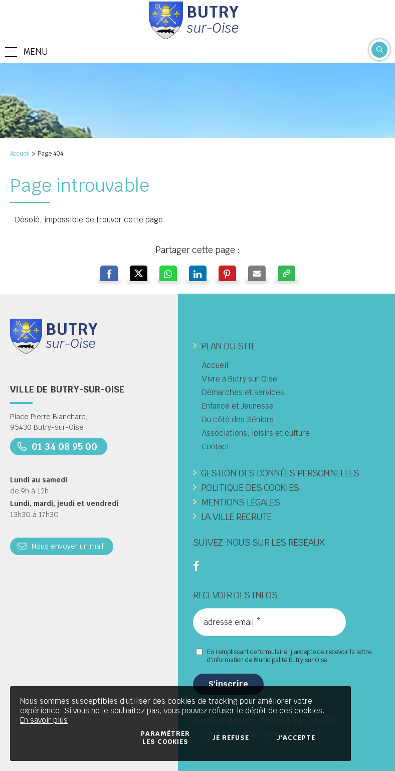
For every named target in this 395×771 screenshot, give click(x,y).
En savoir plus (44, 720)
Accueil (20, 154)
